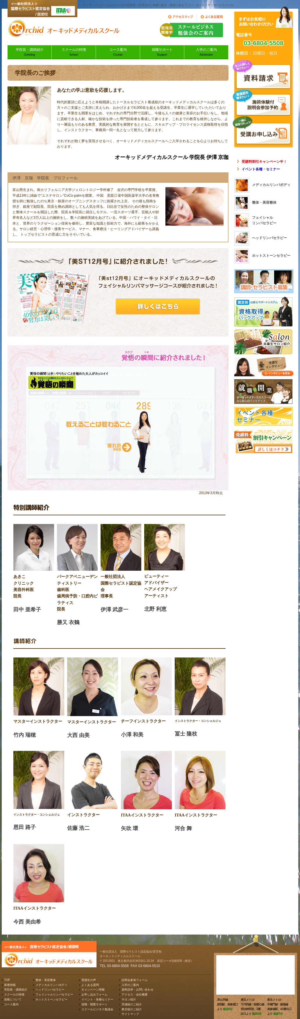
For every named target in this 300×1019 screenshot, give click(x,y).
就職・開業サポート (94, 1004)
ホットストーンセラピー (51, 999)
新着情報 (10, 985)
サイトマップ (130, 1014)
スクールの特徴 (73, 52)
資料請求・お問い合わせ (137, 989)
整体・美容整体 (45, 980)
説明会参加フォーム (135, 980)
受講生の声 (88, 980)
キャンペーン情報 (93, 989)
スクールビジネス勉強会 (97, 1009)
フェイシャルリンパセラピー (54, 994)
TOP (7, 980)
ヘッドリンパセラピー (50, 989)
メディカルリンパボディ (51, 985)
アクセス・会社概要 (135, 994)
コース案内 (118, 52)
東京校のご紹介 (132, 1009)
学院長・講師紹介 (29, 52)
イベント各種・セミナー (261, 169)
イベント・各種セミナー (97, 999)
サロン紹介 (129, 999)
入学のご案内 (206, 52)
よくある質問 (90, 985)
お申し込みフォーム (94, 994)
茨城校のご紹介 (132, 1004)
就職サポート (162, 52)
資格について (13, 999)
